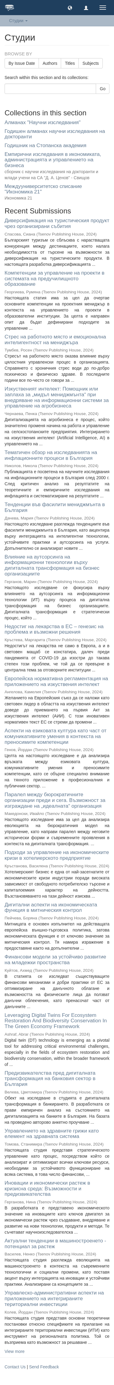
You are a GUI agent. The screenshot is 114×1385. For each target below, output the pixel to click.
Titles (70, 63)
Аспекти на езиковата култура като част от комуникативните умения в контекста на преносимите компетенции (55, 736)
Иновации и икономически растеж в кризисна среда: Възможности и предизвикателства (47, 1188)
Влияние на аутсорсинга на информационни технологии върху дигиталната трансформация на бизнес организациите (52, 565)
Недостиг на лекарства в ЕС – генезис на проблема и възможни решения (54, 629)
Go (102, 88)
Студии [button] (18, 20)
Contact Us (15, 1366)
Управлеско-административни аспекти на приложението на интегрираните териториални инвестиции (54, 1298)
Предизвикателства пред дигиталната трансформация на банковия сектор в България (50, 1078)
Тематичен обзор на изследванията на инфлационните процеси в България (51, 455)
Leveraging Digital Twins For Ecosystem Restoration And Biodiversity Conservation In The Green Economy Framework (56, 1020)
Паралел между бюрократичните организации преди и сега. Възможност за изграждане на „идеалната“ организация (55, 800)
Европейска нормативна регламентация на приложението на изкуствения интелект (56, 681)
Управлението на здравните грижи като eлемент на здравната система (52, 1133)
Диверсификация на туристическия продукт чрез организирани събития (57, 223)
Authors (50, 63)
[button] (69, 7)
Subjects (90, 63)
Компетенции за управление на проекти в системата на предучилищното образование (55, 278)
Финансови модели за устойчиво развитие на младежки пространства (55, 959)
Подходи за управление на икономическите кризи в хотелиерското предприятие (57, 855)
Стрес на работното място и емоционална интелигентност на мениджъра (55, 339)
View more (15, 1351)
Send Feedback (44, 1366)
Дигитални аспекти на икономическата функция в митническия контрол (51, 907)
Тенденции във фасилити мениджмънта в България (55, 507)
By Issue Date (22, 63)
